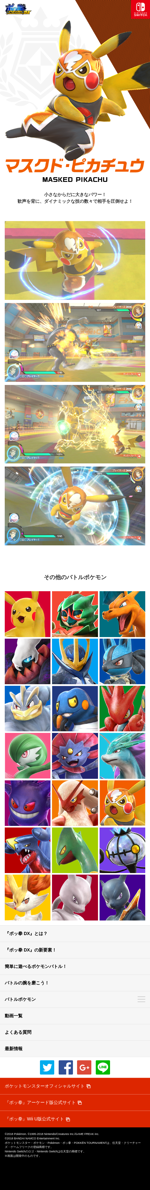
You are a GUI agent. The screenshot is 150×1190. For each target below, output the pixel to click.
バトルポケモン (20, 999)
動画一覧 (14, 1015)
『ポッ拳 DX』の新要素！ (30, 949)
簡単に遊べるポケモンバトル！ (36, 966)
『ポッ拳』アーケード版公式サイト (40, 1102)
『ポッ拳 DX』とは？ (26, 933)
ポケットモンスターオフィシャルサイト (45, 1085)
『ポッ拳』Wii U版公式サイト (34, 1118)
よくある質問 (18, 1032)
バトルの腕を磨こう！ (27, 982)
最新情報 (14, 1048)
